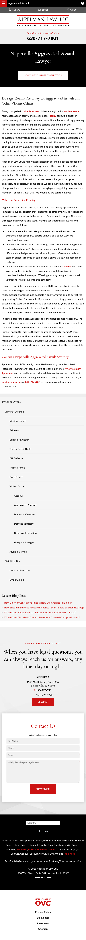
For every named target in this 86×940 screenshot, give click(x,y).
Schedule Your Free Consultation (43, 75)
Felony (52, 115)
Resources (43, 923)
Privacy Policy (43, 911)
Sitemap (43, 928)
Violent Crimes (18, 486)
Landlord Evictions (20, 570)
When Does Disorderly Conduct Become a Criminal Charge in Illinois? (42, 617)
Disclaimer (43, 917)
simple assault (32, 111)
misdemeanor (71, 111)
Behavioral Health (19, 439)
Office (72, 9)
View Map (43, 702)
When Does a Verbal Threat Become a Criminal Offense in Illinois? (40, 612)
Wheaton (22, 849)
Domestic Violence (24, 514)
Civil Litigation (13, 560)
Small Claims (17, 579)
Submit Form (43, 789)
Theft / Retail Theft (20, 448)
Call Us (14, 9)
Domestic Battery (23, 523)
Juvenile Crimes (18, 551)
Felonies (14, 430)
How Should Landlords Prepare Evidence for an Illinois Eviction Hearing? (44, 607)
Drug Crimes (16, 476)
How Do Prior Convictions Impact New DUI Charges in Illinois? (38, 602)
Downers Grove (46, 849)
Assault (18, 495)
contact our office (12, 381)
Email (43, 9)
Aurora (32, 849)
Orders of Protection (25, 532)
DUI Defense (16, 458)
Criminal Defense (14, 411)
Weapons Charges (24, 542)
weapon (66, 266)
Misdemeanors (18, 420)
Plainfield (69, 853)
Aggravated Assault (25, 504)
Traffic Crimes (17, 467)
